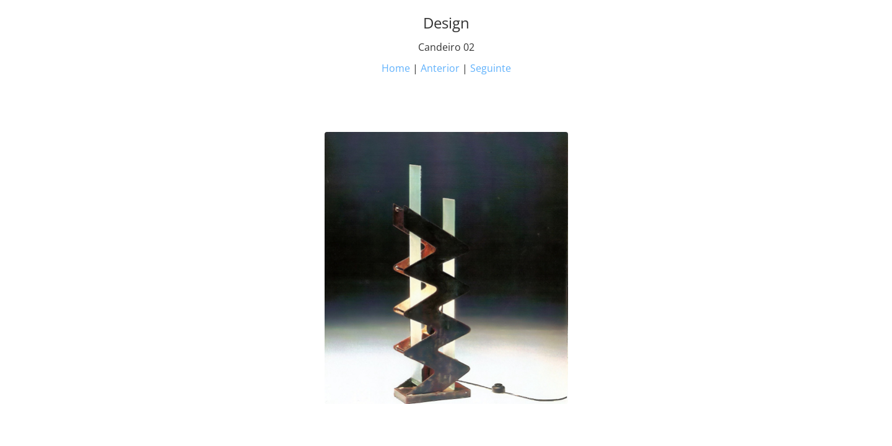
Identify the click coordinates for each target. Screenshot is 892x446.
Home (396, 68)
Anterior (440, 68)
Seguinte (490, 68)
